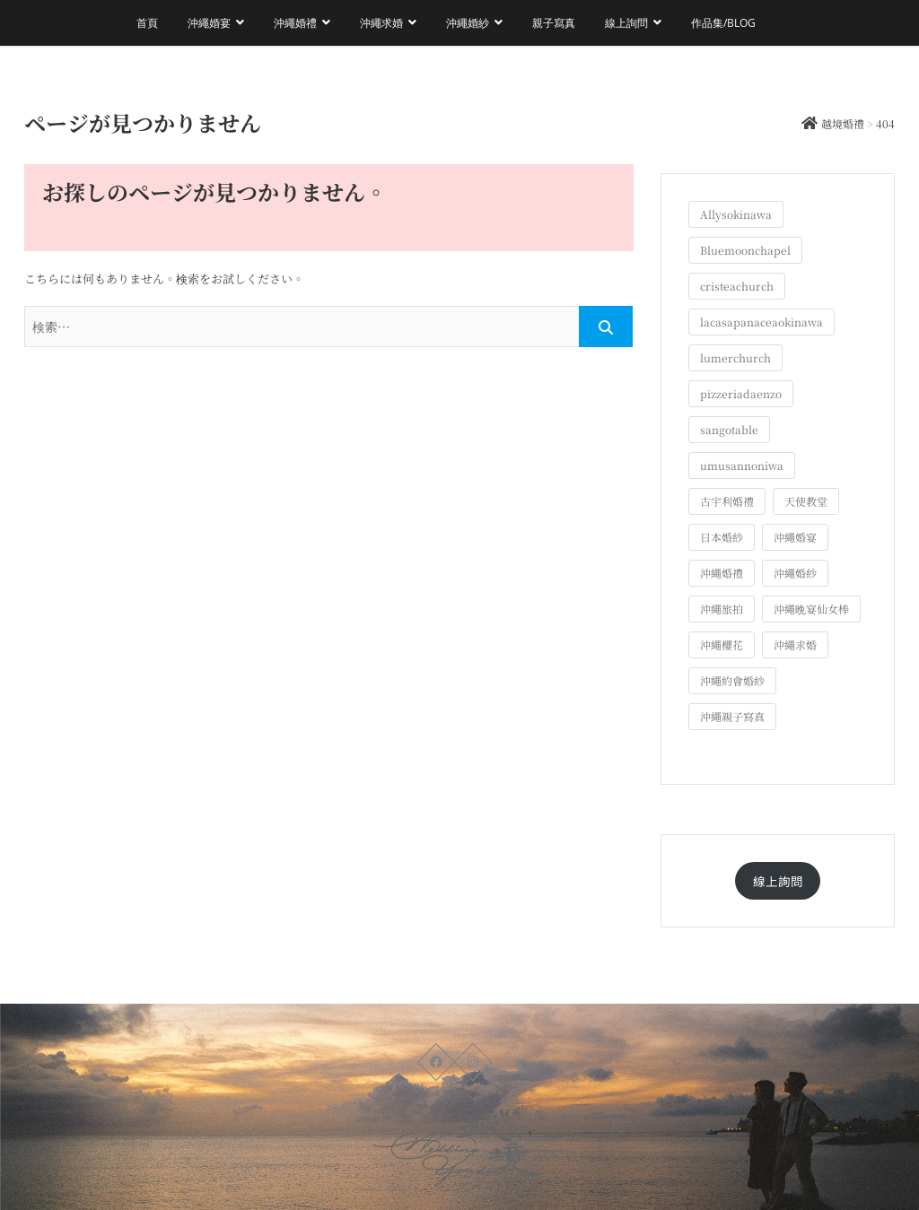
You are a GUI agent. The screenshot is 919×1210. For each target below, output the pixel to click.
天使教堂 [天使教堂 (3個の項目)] (805, 501)
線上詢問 (626, 22)
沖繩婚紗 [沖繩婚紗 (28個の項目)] (795, 572)
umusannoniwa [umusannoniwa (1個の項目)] (741, 465)
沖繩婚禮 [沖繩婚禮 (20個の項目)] (721, 572)
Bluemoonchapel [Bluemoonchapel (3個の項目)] (745, 249)
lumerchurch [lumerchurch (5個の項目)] (735, 357)
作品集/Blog (723, 22)
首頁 (147, 22)
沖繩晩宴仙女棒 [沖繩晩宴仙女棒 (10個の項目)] (811, 608)
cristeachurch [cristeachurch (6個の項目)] (737, 285)
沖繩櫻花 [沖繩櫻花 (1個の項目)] (721, 644)
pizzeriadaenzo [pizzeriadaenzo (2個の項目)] (741, 393)
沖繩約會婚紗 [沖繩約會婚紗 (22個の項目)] (732, 680)
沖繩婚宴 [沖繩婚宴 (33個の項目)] (795, 536)
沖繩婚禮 (295, 22)
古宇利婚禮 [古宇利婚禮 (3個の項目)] (727, 501)
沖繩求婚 (381, 22)
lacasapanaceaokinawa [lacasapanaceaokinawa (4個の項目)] (761, 321)
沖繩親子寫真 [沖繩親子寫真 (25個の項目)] (732, 716)
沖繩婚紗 (467, 22)
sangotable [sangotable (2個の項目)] (729, 429)
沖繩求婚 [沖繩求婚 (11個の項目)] (795, 644)
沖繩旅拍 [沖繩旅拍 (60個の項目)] (721, 608)
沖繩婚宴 (209, 22)
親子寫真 (553, 22)
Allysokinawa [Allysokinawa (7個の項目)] (736, 214)
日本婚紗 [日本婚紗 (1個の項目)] (721, 536)
